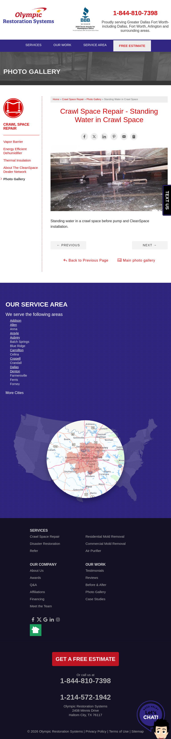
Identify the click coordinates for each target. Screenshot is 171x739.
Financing (37, 598)
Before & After (96, 583)
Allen (13, 323)
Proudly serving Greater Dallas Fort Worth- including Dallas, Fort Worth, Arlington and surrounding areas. (135, 26)
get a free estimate (85, 658)
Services (33, 45)
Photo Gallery (14, 178)
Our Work (63, 45)
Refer (34, 549)
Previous (68, 244)
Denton (15, 370)
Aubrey (15, 336)
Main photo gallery (136, 258)
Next (150, 244)
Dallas (14, 365)
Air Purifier (93, 549)
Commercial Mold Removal (106, 542)
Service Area (96, 45)
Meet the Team (41, 605)
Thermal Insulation (17, 159)
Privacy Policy (96, 730)
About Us (37, 569)
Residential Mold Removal (105, 535)
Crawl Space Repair (16, 125)
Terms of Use (119, 730)
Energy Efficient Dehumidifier (15, 149)
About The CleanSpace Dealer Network (20, 168)
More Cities (15, 391)
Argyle (14, 332)
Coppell (15, 357)
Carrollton (17, 349)
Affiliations (37, 590)
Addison (15, 319)
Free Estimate (133, 45)
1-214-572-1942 (85, 695)
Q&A (33, 583)
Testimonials (95, 569)
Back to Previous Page (85, 258)
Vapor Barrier (13, 140)
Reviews (92, 576)
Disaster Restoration (45, 542)
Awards (35, 576)
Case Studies (95, 598)
